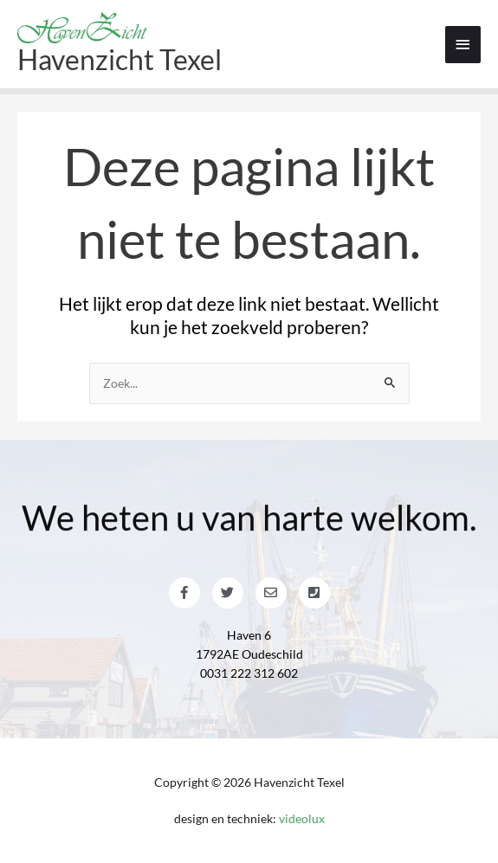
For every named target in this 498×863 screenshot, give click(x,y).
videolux (302, 818)
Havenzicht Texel (119, 59)
